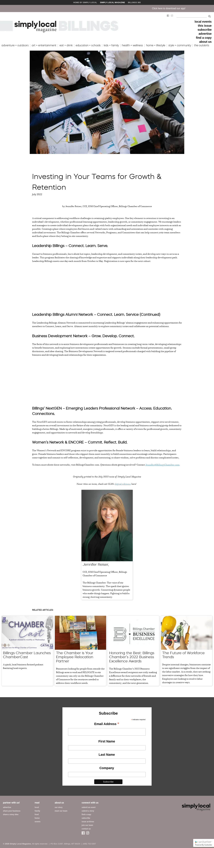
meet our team (61, 811)
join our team (87, 825)
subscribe (205, 29)
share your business (11, 811)
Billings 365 (134, 2)
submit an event (88, 807)
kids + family (111, 45)
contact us (86, 829)
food (37, 814)
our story (58, 807)
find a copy (204, 37)
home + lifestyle (155, 45)
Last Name (107, 754)
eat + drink (66, 45)
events (37, 821)
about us (205, 41)
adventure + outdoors (15, 45)
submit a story (88, 811)
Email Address (106, 724)
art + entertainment (44, 45)
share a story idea (10, 814)
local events (203, 21)
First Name (106, 741)
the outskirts (201, 45)
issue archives (88, 821)
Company (106, 768)
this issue (205, 25)
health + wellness (132, 45)
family (37, 811)
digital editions (123, 483)
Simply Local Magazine (112, 2)
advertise (205, 33)
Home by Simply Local (85, 2)
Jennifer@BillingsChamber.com (162, 464)
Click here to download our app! (178, 8)
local (37, 807)
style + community (179, 45)
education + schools (88, 45)
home (37, 818)
